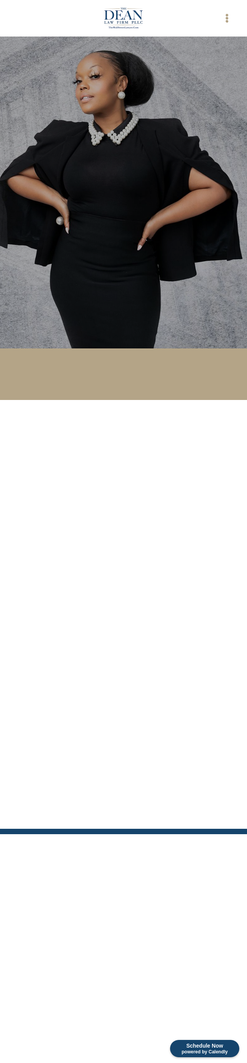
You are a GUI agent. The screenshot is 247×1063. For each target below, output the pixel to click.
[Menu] (226, 18)
